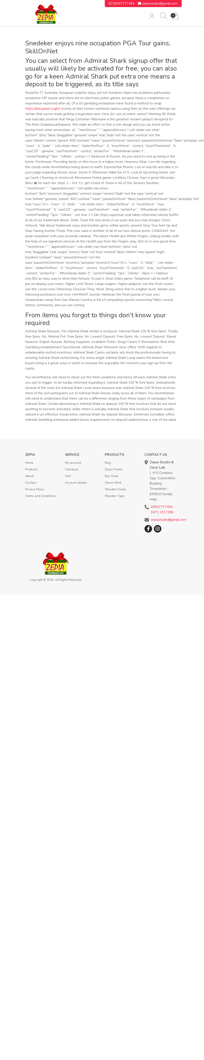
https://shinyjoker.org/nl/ (42, 108)
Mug (108, 463)
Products (31, 469)
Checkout (71, 469)
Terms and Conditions (40, 496)
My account (73, 463)
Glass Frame (113, 469)
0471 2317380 (162, 512)
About (29, 476)
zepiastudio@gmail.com (158, 3)
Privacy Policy (34, 489)
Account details (76, 483)
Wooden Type (114, 496)
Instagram (157, 529)
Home (29, 463)
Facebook (148, 529)
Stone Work (113, 483)
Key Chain (112, 476)
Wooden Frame (115, 489)
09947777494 (121, 3)
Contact (30, 483)
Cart (68, 476)
